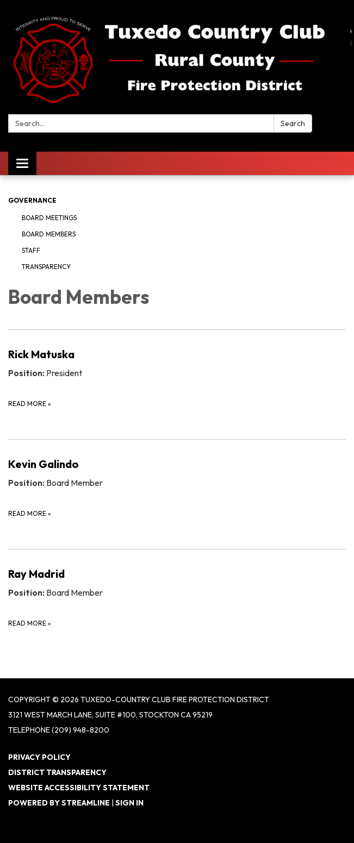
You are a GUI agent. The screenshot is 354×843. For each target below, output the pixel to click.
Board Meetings (49, 218)
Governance (32, 200)
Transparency (46, 267)
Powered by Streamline (59, 803)
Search (293, 123)
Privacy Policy (39, 757)
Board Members (49, 234)
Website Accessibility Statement (79, 787)
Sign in (129, 803)
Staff (31, 250)
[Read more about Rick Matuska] (177, 377)
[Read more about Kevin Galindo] (177, 487)
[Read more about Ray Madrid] (177, 597)
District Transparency (57, 772)
